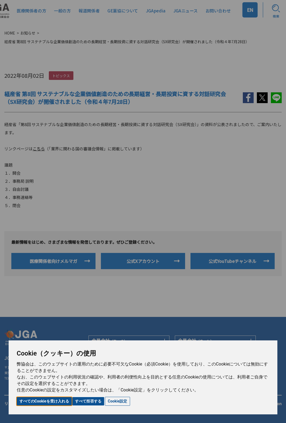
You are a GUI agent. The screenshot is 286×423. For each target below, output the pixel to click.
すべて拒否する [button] (88, 401)
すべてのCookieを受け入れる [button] (44, 401)
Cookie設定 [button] (117, 401)
